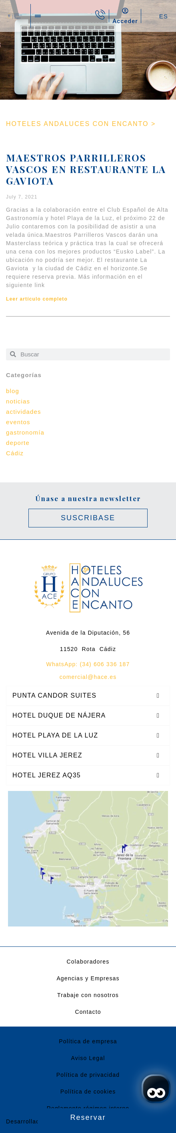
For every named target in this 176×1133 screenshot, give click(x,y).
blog (12, 391)
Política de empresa (88, 1041)
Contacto (88, 1012)
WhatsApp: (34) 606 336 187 (88, 664)
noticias (18, 401)
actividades (23, 411)
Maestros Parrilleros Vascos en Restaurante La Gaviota (86, 169)
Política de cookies (88, 1091)
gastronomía (25, 432)
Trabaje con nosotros (88, 995)
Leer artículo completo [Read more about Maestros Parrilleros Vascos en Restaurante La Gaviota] (37, 299)
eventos (18, 422)
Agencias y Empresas (87, 978)
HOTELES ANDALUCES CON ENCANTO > (81, 123)
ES (163, 16)
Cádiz (15, 453)
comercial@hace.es (88, 677)
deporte (18, 442)
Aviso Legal (88, 1058)
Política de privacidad (88, 1075)
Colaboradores (88, 961)
